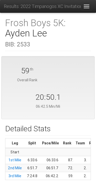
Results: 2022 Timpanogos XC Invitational (42, 6)
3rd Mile (14, 176)
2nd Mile (15, 168)
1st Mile (14, 160)
